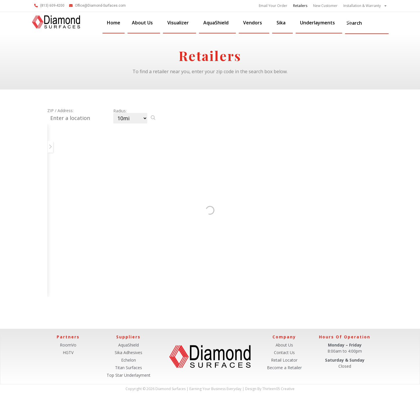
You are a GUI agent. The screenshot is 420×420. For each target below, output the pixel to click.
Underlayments (319, 22)
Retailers (300, 5)
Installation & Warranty (365, 6)
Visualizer (179, 22)
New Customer (325, 5)
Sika (282, 22)
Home (113, 22)
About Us (144, 22)
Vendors (254, 22)
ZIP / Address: (60, 111)
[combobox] (367, 22)
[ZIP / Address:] (80, 118)
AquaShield (217, 22)
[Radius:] (130, 118)
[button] (153, 117)
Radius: (120, 111)
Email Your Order (273, 5)
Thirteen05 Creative (278, 388)
